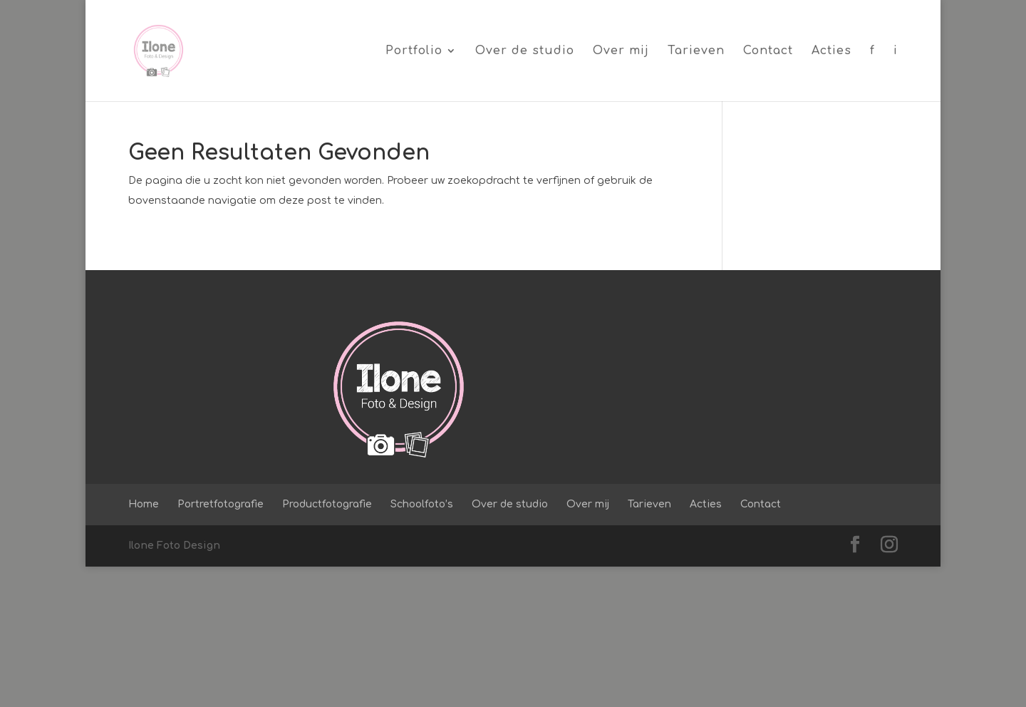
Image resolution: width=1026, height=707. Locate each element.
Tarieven (696, 51)
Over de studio (524, 51)
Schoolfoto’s (421, 644)
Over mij (621, 51)
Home (143, 644)
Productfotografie (327, 644)
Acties (831, 51)
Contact (768, 51)
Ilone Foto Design (174, 686)
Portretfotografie (220, 644)
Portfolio (413, 51)
